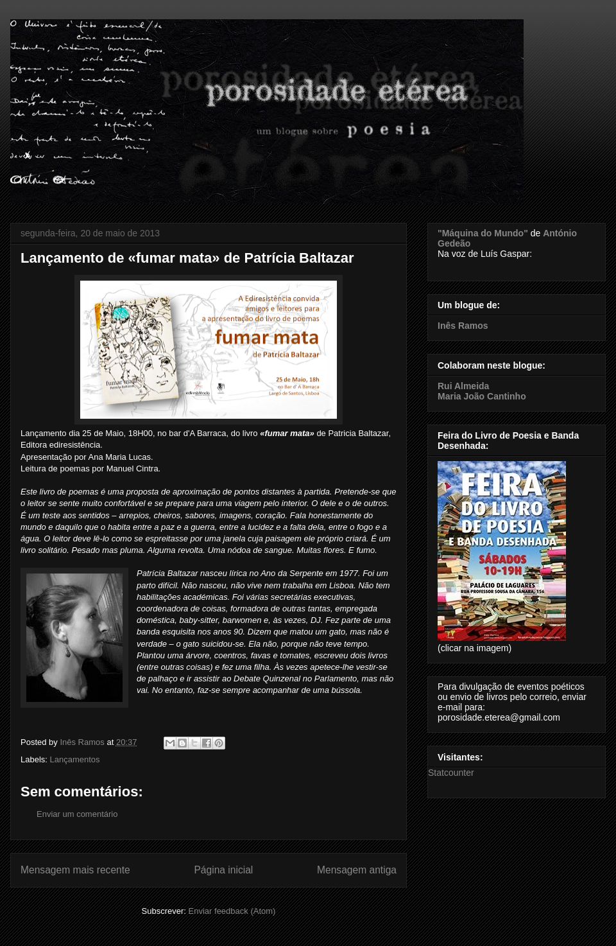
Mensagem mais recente (75, 869)
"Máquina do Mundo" (483, 233)
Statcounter (451, 772)
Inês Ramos (463, 325)
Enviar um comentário (77, 814)
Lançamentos (75, 759)
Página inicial (223, 869)
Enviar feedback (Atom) (232, 911)
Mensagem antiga (357, 869)
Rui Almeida (463, 386)
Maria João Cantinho (482, 396)
